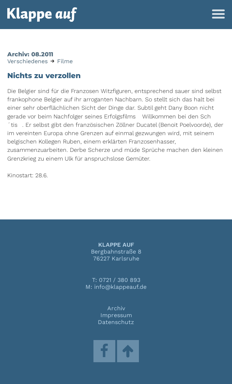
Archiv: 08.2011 (30, 54)
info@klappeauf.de (120, 286)
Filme (65, 61)
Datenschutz (116, 322)
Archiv (116, 308)
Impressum (116, 315)
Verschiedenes (27, 61)
